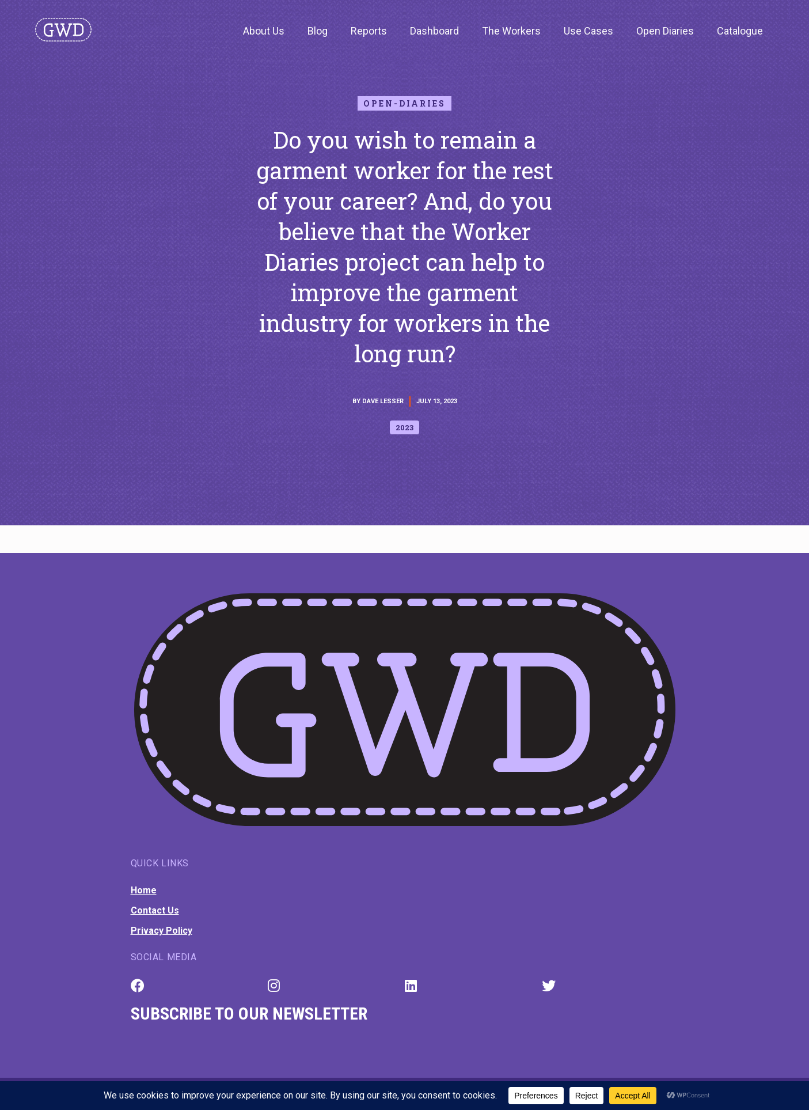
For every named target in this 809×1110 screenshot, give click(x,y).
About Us (263, 31)
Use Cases (588, 31)
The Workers (511, 31)
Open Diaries (665, 31)
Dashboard (434, 31)
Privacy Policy (161, 930)
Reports (369, 31)
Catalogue (740, 31)
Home (144, 890)
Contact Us (155, 910)
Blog (317, 31)
